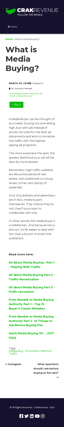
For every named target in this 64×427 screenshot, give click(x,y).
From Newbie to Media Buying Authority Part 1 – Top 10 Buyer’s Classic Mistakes (31, 304)
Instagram (14, 364)
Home (9, 39)
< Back (16, 104)
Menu (14, 26)
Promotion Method (38, 351)
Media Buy (16, 351)
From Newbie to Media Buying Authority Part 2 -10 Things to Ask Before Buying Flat (31, 321)
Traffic (13, 353)
